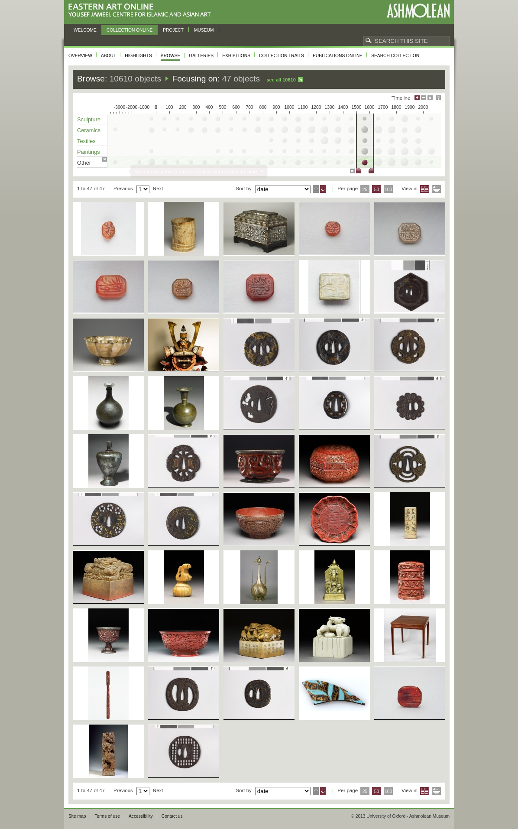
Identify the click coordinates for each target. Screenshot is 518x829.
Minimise (423, 97)
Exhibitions (236, 55)
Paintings (88, 152)
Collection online (129, 30)
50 (376, 189)
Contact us (172, 816)
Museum (204, 30)
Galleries (201, 55)
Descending (323, 189)
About (108, 55)
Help (438, 97)
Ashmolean (418, 10)
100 (388, 189)
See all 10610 (280, 79)
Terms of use (107, 816)
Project (173, 30)
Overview (80, 55)
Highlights (138, 55)
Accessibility (141, 816)
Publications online (338, 55)
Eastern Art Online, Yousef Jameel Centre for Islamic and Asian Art (141, 10)
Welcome (85, 30)
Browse (171, 55)
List (436, 189)
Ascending (316, 189)
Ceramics (88, 130)
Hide (430, 97)
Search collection (395, 55)
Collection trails (281, 55)
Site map (77, 816)
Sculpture (88, 119)
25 (365, 189)
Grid (424, 189)
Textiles (86, 141)
